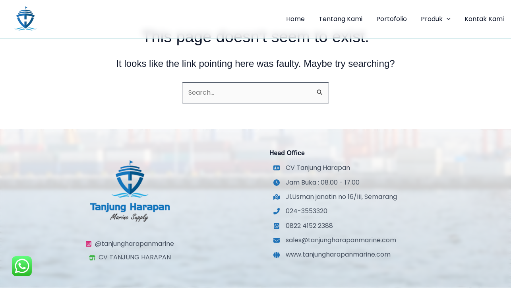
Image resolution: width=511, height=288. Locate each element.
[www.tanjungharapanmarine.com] (332, 254)
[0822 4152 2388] (303, 226)
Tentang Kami (345, 18)
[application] (449, 19)
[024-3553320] (300, 211)
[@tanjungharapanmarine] (129, 244)
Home (301, 18)
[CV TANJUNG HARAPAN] (130, 257)
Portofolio (394, 18)
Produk (438, 19)
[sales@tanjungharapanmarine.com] (334, 240)
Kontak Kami (485, 18)
